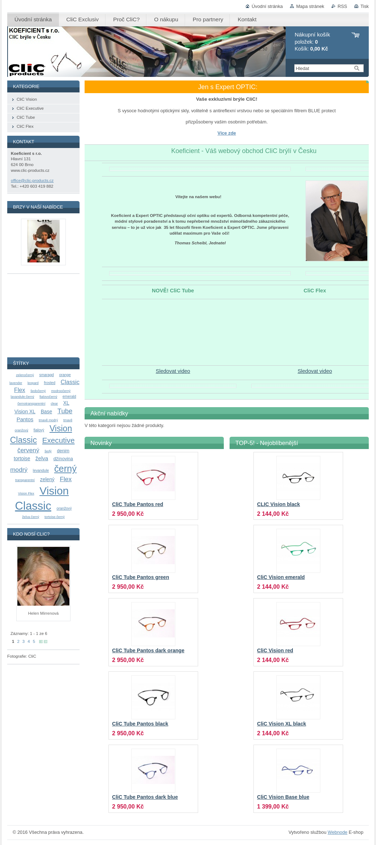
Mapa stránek (310, 6)
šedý (47, 451)
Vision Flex (26, 493)
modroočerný (60, 391)
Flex (66, 479)
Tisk (364, 6)
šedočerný (38, 391)
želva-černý (30, 517)
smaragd (46, 375)
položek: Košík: (312, 42)
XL (66, 403)
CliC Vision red (275, 650)
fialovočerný (48, 396)
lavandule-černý (22, 396)
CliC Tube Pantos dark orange (148, 650)
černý (65, 468)
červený (28, 450)
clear (54, 403)
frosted (49, 383)
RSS (342, 6)
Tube (64, 411)
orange (65, 375)
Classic (33, 506)
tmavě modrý (48, 420)
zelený (47, 479)
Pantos (25, 419)
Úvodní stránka (267, 6)
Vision (54, 491)
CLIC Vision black (278, 504)
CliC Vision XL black (281, 724)
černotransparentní (31, 403)
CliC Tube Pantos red (137, 504)
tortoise (22, 458)
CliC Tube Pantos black (140, 724)
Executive (58, 440)
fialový (39, 430)
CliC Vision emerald (281, 577)
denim (63, 450)
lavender (15, 383)
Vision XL (24, 411)
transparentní (25, 480)
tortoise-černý (54, 517)
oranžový (64, 508)
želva (41, 458)
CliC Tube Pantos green (140, 577)
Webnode (337, 832)
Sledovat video (173, 371)
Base (46, 411)
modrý (18, 469)
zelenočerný (25, 375)
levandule (41, 470)
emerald (69, 396)
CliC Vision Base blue (283, 797)
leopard (33, 383)
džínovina (63, 458)
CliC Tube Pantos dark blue (145, 797)
